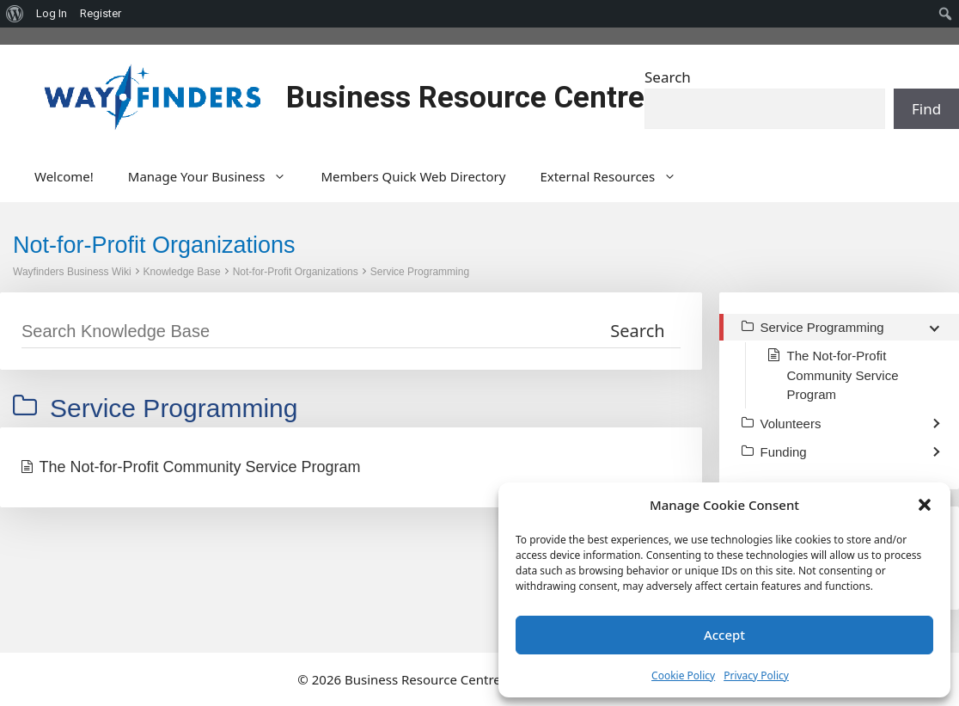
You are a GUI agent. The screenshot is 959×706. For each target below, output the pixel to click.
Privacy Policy (756, 675)
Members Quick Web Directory (413, 176)
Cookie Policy (683, 675)
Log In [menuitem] (51, 13)
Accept (724, 634)
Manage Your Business (216, 176)
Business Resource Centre (465, 97)
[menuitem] (15, 14)
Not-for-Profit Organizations (295, 272)
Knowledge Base (182, 272)
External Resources (616, 176)
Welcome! (64, 176)
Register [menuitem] (100, 13)
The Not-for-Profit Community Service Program (200, 467)
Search (667, 77)
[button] (924, 504)
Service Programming (419, 272)
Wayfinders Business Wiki (72, 272)
